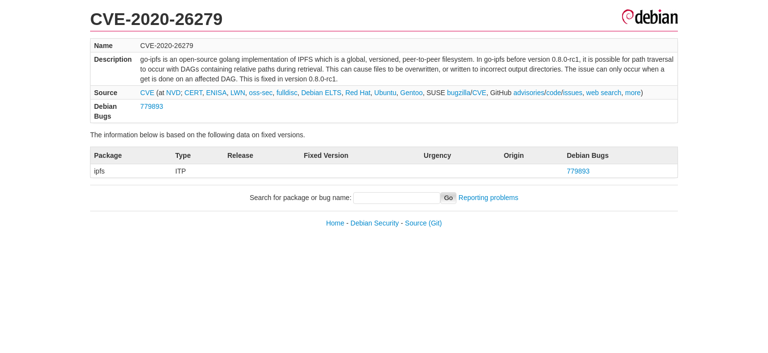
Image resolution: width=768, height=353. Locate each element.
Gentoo (411, 93)
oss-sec (260, 93)
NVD (173, 93)
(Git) (435, 223)
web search (604, 93)
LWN (238, 93)
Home (335, 223)
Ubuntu (385, 93)
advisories (528, 93)
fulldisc (286, 93)
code (553, 93)
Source (416, 223)
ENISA (216, 93)
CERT (193, 93)
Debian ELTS (321, 93)
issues (572, 93)
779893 (151, 106)
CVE (147, 93)
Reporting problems (488, 198)
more (633, 93)
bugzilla (458, 93)
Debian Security (375, 223)
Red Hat (357, 93)
